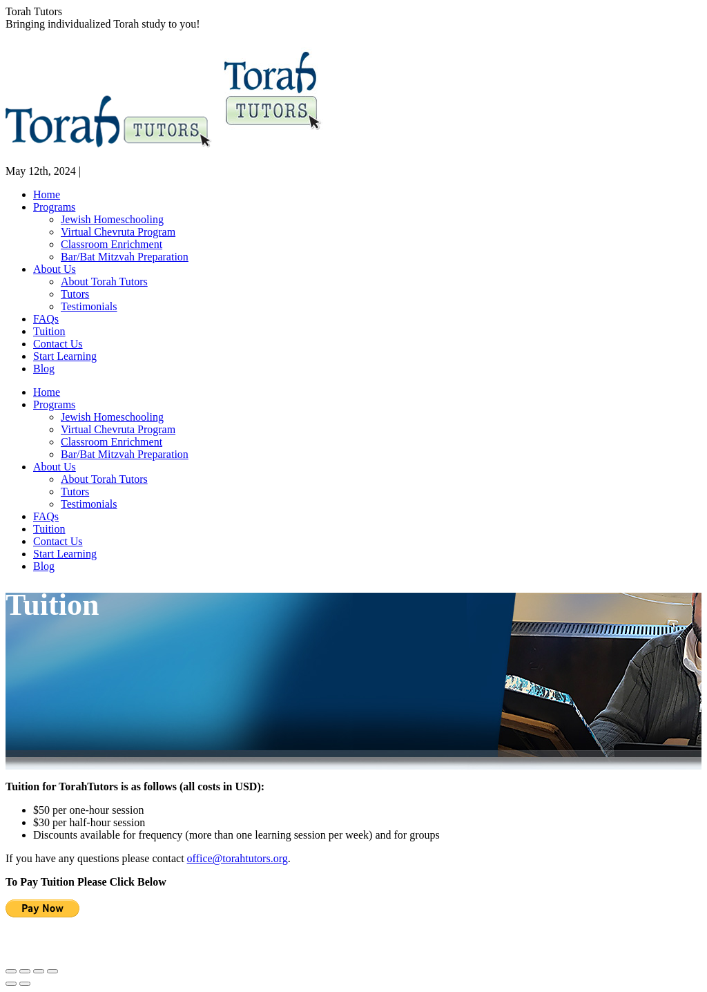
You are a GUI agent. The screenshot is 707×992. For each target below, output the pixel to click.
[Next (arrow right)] (24, 984)
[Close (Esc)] (11, 971)
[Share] (24, 971)
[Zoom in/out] (52, 971)
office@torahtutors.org (237, 858)
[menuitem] (46, 194)
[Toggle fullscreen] (38, 971)
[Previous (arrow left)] (11, 984)
